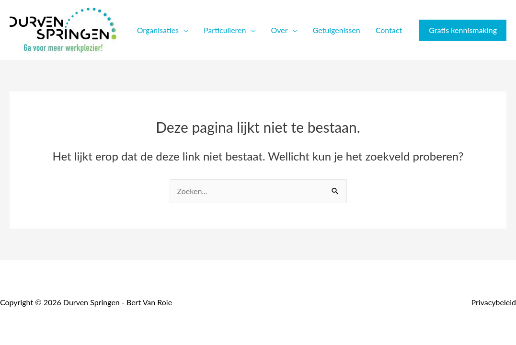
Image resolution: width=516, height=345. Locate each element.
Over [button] (279, 29)
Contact (389, 29)
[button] (462, 30)
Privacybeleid (493, 302)
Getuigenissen (336, 29)
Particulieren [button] (225, 29)
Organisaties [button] (158, 29)
